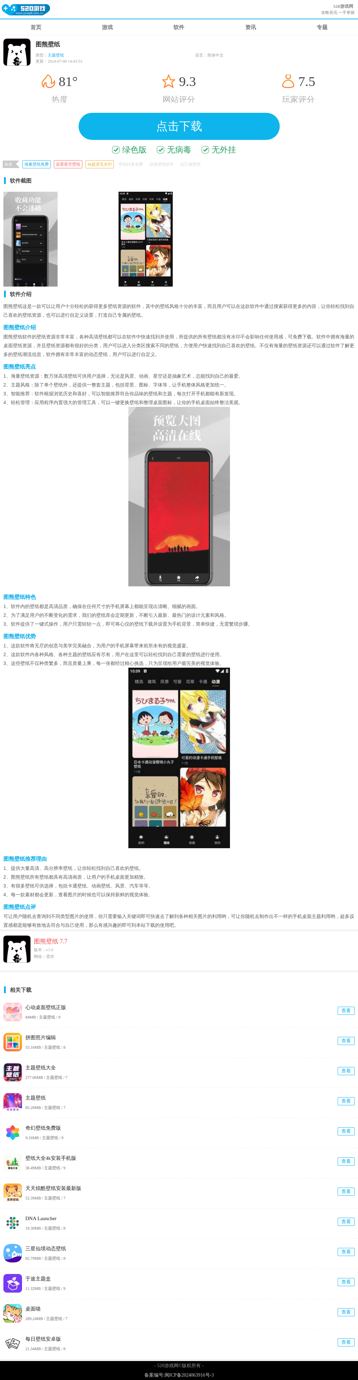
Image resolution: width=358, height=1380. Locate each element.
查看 (346, 1010)
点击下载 (179, 126)
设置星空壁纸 (68, 164)
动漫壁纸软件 (161, 164)
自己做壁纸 (190, 164)
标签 (8, 164)
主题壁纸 (56, 55)
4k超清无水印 (99, 164)
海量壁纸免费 (36, 164)
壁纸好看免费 (131, 164)
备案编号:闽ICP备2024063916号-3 (179, 1375)
